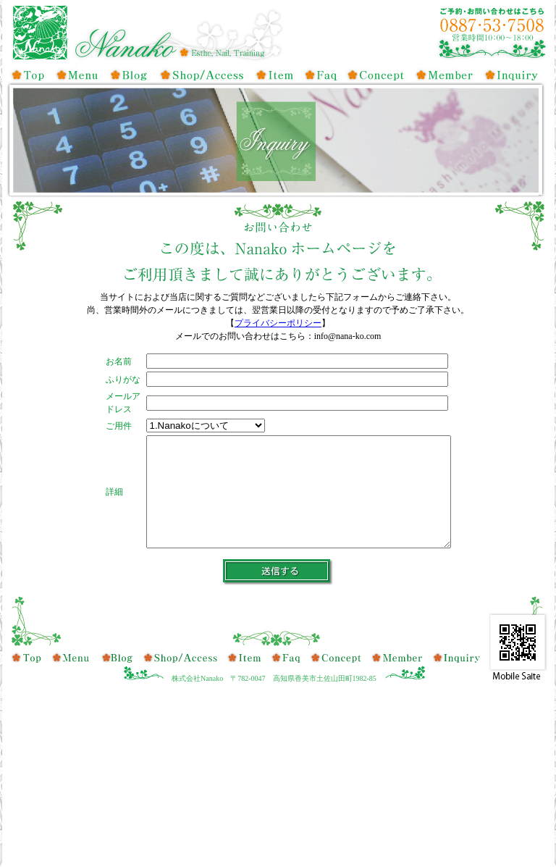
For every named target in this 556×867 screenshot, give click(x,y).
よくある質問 (320, 74)
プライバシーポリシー (278, 323)
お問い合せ (511, 74)
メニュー (77, 74)
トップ (29, 74)
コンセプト (378, 74)
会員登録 (446, 74)
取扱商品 (273, 74)
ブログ (129, 74)
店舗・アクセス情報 (200, 74)
